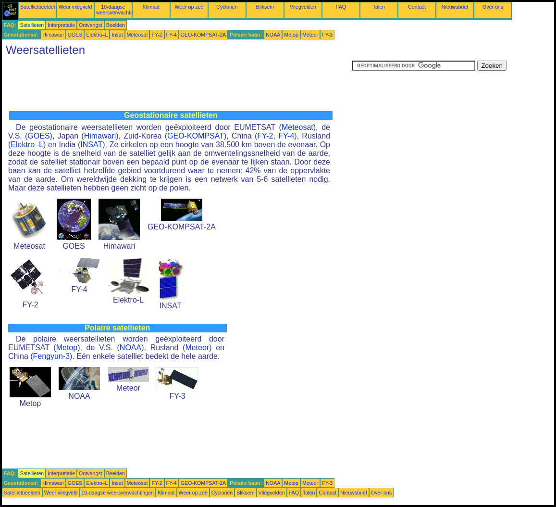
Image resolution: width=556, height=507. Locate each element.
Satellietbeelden (38, 7)
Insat (117, 35)
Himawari (52, 35)
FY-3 (327, 35)
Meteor (310, 35)
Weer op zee (188, 7)
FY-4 (171, 35)
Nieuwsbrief (455, 7)
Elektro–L (97, 35)
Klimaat (151, 7)
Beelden (115, 25)
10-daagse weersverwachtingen (119, 9)
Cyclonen (226, 7)
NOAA (273, 35)
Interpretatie (61, 25)
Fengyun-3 (51, 356)
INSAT (91, 144)
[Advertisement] (177, 82)
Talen (379, 7)
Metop (291, 35)
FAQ (341, 7)
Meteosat (137, 35)
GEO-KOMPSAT (195, 136)
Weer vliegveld (75, 7)
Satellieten (32, 25)
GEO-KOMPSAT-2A (203, 35)
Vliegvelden (303, 7)
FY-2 (156, 35)
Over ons (492, 7)
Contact (417, 7)
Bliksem (265, 7)
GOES (75, 35)
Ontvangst (90, 25)
